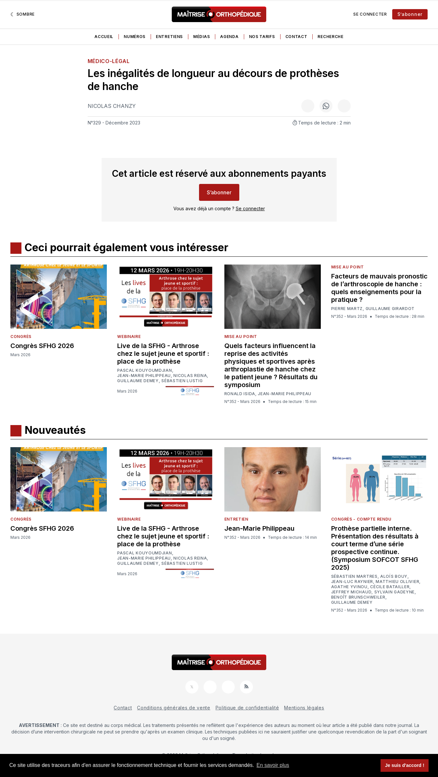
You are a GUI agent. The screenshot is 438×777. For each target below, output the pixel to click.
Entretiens (169, 36)
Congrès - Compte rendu (361, 519)
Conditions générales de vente (173, 707)
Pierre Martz (347, 308)
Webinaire (129, 336)
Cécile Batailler (389, 586)
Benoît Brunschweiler (358, 597)
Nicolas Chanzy (112, 106)
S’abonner (409, 14)
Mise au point (240, 336)
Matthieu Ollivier (397, 581)
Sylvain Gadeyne (394, 592)
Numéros (134, 36)
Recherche (330, 36)
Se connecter (370, 14)
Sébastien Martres (354, 576)
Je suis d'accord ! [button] (404, 765)
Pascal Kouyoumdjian (144, 370)
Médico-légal (109, 61)
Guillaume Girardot (390, 308)
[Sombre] (22, 14)
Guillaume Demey (138, 380)
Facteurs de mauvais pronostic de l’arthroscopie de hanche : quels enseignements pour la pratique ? (379, 288)
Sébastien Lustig (182, 380)
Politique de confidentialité (247, 707)
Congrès (20, 336)
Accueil (103, 36)
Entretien (236, 519)
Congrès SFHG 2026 (42, 346)
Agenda (229, 36)
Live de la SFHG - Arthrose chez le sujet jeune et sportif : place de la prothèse (163, 353)
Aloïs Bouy (393, 576)
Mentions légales (304, 707)
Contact (296, 36)
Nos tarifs (262, 36)
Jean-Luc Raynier (352, 581)
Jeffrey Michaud (351, 592)
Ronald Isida (239, 393)
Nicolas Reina (190, 375)
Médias (201, 36)
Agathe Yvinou (349, 586)
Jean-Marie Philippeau (144, 375)
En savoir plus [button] (273, 765)
